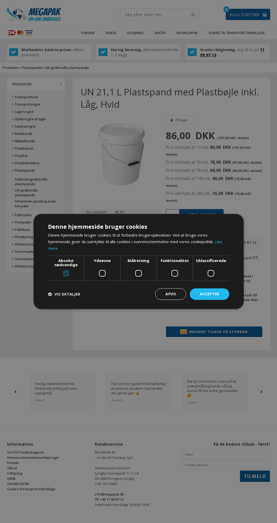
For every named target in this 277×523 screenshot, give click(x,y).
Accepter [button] (209, 293)
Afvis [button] (170, 293)
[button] (64, 294)
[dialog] (138, 261)
